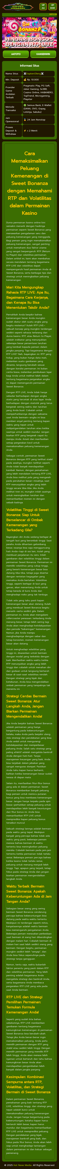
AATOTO (15, 54)
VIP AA (43, 7)
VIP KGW (52, 7)
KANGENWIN (43, 54)
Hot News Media (22, 1165)
